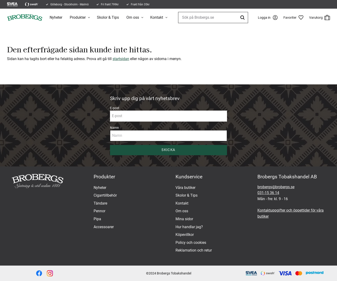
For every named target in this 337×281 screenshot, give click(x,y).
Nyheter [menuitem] (56, 17)
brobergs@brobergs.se (275, 187)
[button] (295, 18)
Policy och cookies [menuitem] (191, 242)
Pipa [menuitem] (97, 219)
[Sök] (243, 17)
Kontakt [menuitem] (156, 17)
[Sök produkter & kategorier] (213, 17)
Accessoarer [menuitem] (104, 227)
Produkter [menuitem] (78, 17)
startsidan (121, 59)
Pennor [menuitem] (99, 211)
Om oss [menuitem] (132, 17)
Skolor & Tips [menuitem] (108, 17)
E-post (114, 108)
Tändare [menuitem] (100, 203)
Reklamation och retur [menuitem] (194, 250)
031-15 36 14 (268, 193)
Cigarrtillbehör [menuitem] (105, 195)
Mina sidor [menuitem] (184, 219)
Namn (114, 128)
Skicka (168, 150)
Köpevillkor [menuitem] (185, 234)
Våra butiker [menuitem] (185, 187)
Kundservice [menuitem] (189, 177)
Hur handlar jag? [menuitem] (189, 227)
